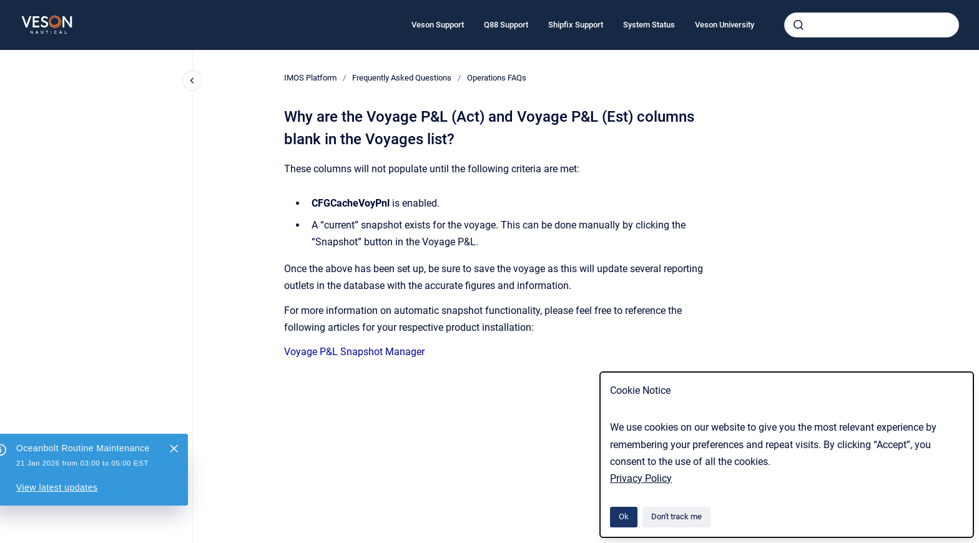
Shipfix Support (575, 24)
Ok (624, 516)
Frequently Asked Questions (401, 77)
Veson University (724, 24)
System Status (649, 24)
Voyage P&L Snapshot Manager (354, 352)
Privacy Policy (641, 478)
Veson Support (437, 24)
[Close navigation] (192, 80)
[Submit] (799, 25)
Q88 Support (506, 24)
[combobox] (871, 25)
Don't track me (676, 516)
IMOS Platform (310, 77)
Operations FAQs (496, 77)
